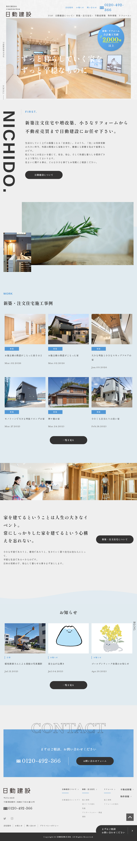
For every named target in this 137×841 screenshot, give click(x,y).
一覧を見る (68, 440)
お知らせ (80, 7)
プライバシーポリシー (49, 825)
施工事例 (85, 800)
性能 (84, 808)
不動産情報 (100, 15)
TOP (50, 15)
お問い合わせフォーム (95, 761)
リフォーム (124, 15)
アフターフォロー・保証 (92, 812)
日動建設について (64, 15)
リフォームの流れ (111, 804)
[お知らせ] (25, 648)
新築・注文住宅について (115, 539)
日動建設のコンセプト (71, 800)
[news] (25, 341)
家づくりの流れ (88, 804)
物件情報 (112, 15)
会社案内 (69, 7)
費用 (84, 816)
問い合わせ (92, 7)
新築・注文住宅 (84, 15)
